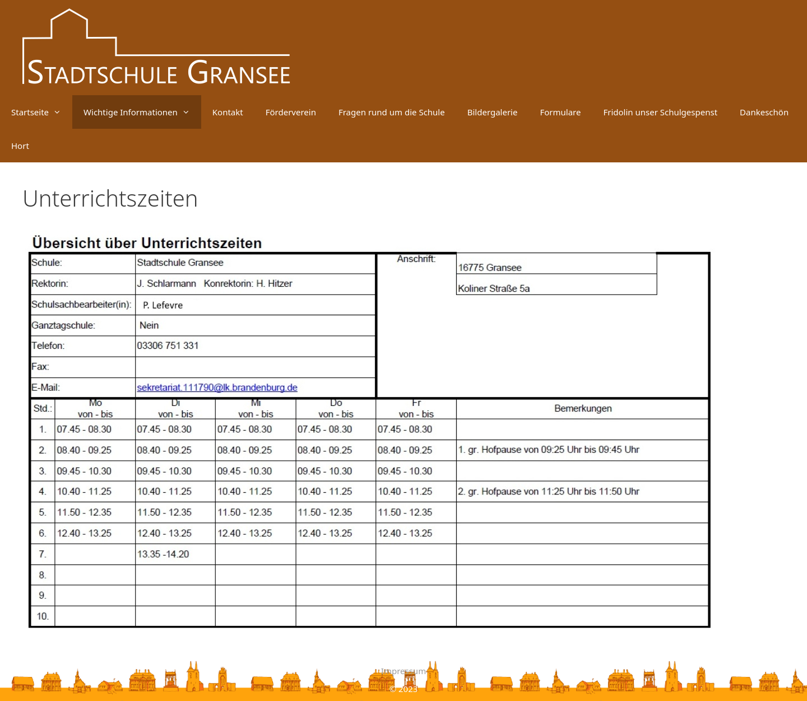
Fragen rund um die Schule (391, 112)
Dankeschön (764, 112)
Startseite (41, 112)
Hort (20, 145)
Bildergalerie (492, 112)
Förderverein (291, 112)
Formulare (560, 112)
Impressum (403, 670)
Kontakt (227, 112)
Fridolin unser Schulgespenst (660, 112)
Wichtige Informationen (142, 112)
